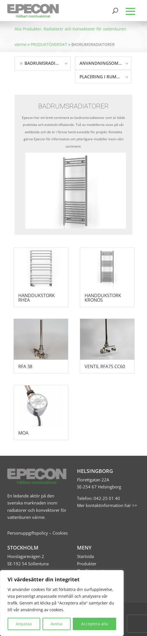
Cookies (60, 533)
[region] (62, 603)
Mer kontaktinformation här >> (107, 505)
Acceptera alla (94, 623)
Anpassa (24, 623)
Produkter (86, 563)
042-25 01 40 (106, 498)
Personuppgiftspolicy (27, 533)
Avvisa (56, 623)
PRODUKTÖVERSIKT (49, 44)
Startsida (85, 556)
